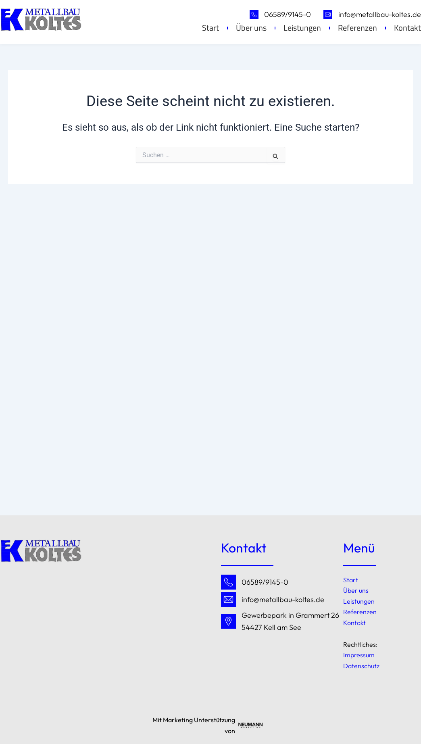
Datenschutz (361, 666)
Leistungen (302, 28)
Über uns (251, 28)
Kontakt (354, 623)
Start (210, 28)
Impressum (359, 655)
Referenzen (357, 28)
